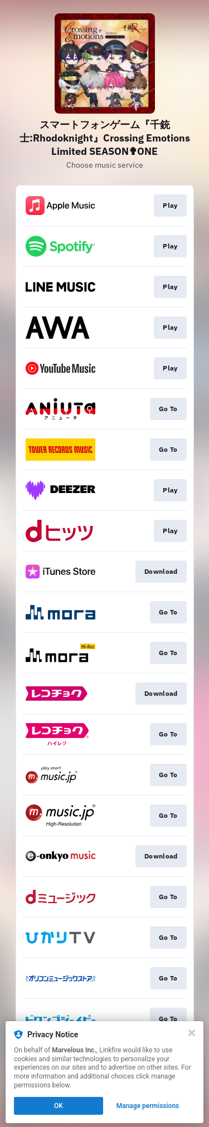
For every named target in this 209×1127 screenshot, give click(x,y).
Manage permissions (147, 1106)
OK (58, 1106)
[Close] (192, 1033)
